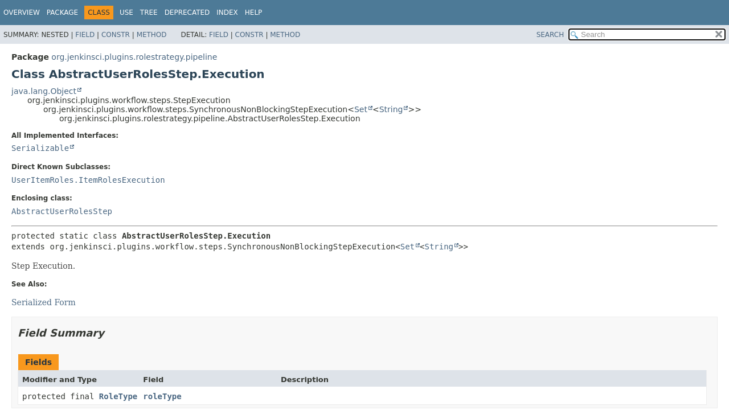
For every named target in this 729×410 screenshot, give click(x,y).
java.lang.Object (43, 91)
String (391, 109)
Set (360, 109)
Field (85, 35)
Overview (21, 13)
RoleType (118, 396)
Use (126, 13)
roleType (162, 396)
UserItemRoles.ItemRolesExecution (88, 179)
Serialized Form (43, 302)
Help (254, 13)
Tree (149, 13)
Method (152, 35)
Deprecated (187, 13)
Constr (115, 35)
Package (62, 13)
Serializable (40, 148)
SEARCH (550, 35)
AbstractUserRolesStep (61, 211)
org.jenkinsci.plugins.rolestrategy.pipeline (134, 57)
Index (227, 13)
